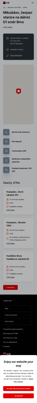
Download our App (10, 338)
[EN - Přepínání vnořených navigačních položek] (18, 308)
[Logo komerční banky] (7, 3)
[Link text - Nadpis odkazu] (7, 354)
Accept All (18, 396)
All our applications (10, 342)
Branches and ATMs (14, 7)
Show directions (16, 55)
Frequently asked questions (13, 329)
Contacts (6, 346)
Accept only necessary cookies (18, 389)
